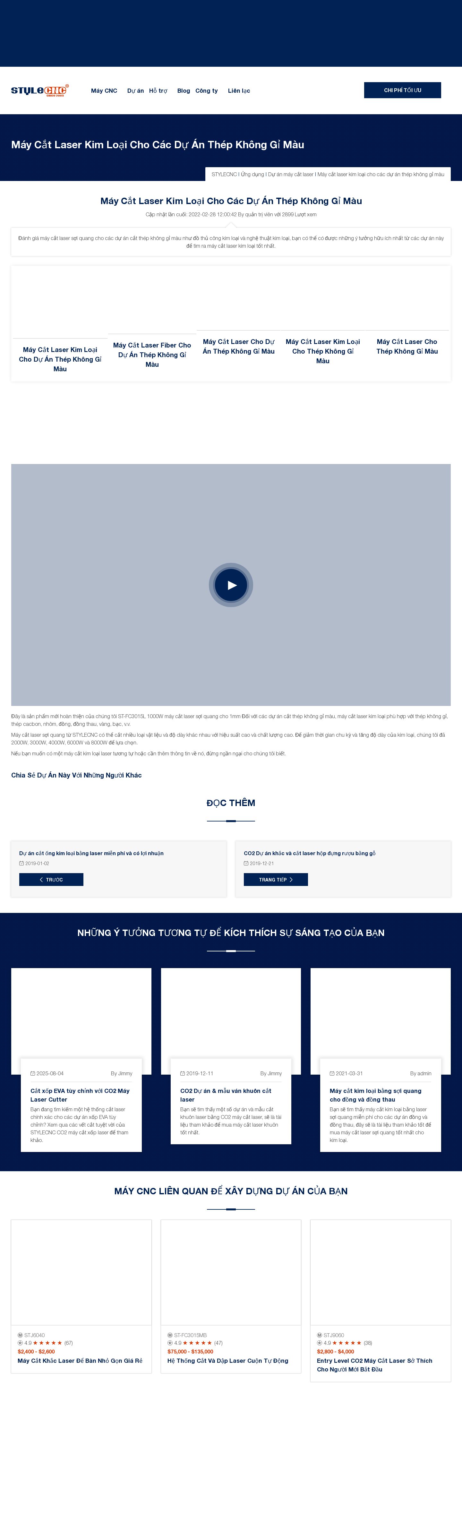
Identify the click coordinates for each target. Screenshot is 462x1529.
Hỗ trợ (158, 90)
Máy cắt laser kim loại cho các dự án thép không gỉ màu (157, 144)
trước (54, 879)
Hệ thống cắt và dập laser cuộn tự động (227, 1360)
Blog (183, 90)
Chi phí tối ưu (402, 90)
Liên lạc (239, 90)
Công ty (206, 90)
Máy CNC (104, 90)
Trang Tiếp (273, 879)
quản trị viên (259, 214)
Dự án (135, 90)
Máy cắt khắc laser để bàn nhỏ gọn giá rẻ (80, 1360)
